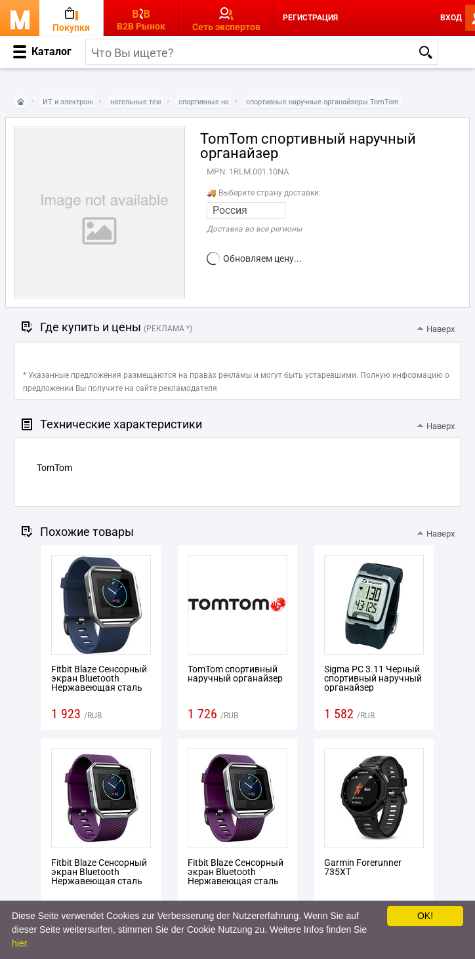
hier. (20, 943)
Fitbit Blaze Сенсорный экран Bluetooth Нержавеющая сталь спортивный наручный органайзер (100, 687)
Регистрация (310, 17)
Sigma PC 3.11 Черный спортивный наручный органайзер (373, 678)
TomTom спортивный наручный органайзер (235, 674)
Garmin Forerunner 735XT (363, 867)
